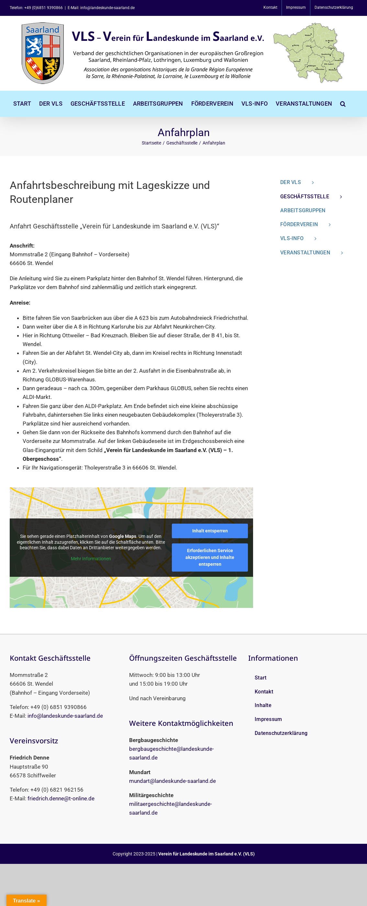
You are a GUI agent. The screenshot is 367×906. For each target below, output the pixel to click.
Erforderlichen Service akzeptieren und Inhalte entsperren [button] (209, 557)
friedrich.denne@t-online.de (61, 798)
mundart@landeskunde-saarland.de (172, 781)
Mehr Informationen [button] (91, 558)
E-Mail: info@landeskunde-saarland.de (101, 8)
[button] (343, 104)
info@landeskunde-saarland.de (65, 716)
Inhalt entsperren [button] (210, 530)
